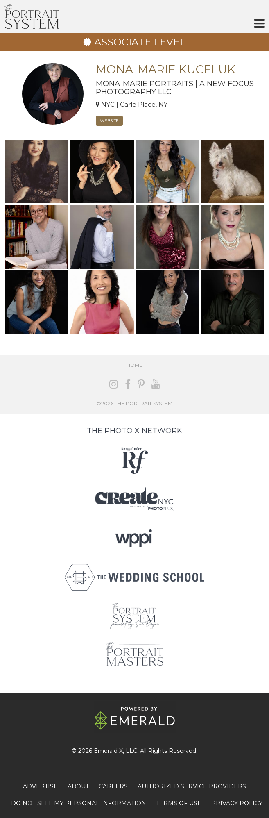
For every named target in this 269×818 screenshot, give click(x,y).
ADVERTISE (40, 786)
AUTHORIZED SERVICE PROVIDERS (192, 786)
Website (109, 120)
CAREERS (113, 786)
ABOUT (78, 786)
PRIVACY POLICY (236, 803)
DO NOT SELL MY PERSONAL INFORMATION (78, 803)
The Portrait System (31, 16)
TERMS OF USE (178, 803)
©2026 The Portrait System (134, 403)
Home (134, 365)
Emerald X (108, 750)
